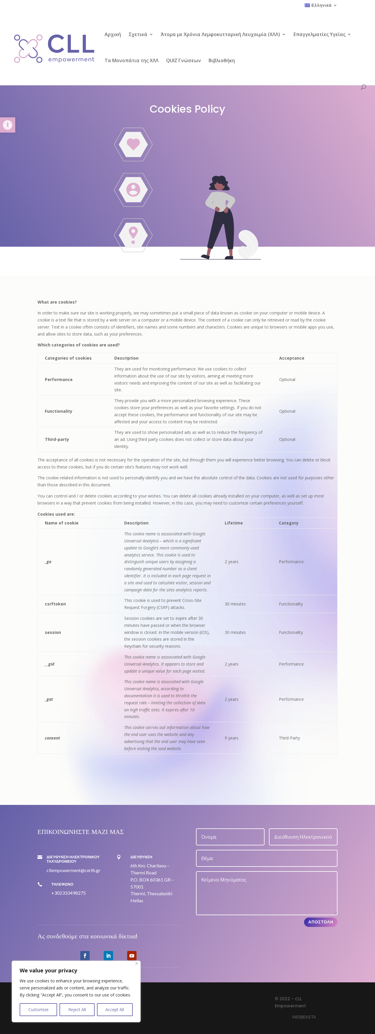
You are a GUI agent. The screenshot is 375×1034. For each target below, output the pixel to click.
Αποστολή (320, 922)
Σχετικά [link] (138, 35)
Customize (38, 1009)
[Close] (136, 963)
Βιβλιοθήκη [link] (222, 61)
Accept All (114, 1009)
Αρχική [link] (113, 35)
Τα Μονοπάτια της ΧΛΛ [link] (131, 61)
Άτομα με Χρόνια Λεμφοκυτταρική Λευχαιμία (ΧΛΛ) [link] (220, 35)
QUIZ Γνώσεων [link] (183, 61)
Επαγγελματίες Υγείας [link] (319, 35)
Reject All (77, 1009)
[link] (7, 125)
